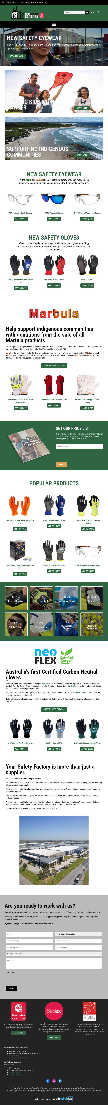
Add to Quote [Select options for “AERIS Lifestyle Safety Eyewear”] (20, 219)
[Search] (87, 12)
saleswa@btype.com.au (16, 1074)
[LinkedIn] (60, 1080)
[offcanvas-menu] (54, 24)
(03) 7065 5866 (14, 1055)
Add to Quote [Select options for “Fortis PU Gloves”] (87, 285)
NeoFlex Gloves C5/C (54, 743)
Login (93, 12)
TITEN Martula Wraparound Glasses (87, 213)
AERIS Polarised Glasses (54, 213)
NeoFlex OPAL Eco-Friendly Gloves (21, 743)
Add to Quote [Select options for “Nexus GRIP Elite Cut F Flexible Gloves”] (88, 529)
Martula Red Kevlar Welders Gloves (54, 400)
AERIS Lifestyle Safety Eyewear (20, 213)
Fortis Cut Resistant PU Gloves (54, 565)
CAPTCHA (10, 972)
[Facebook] (48, 1080)
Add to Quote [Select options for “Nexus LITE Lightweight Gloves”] (54, 526)
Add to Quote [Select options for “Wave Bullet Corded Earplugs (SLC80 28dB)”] (20, 574)
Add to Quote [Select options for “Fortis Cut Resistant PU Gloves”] (54, 571)
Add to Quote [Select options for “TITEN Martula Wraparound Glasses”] (87, 219)
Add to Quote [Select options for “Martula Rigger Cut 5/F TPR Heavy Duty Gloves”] (20, 408)
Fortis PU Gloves (87, 280)
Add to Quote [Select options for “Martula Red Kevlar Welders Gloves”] (54, 405)
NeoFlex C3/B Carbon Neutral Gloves (87, 743)
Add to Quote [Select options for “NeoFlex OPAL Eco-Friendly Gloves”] (20, 749)
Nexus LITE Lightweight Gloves (54, 520)
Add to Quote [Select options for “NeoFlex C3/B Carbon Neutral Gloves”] (87, 749)
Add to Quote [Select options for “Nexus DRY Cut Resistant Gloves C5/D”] (20, 288)
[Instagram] (54, 1080)
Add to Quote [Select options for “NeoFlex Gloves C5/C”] (54, 749)
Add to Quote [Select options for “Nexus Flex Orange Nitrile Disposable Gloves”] (20, 529)
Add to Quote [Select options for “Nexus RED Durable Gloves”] (54, 285)
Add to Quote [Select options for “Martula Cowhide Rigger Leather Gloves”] (87, 408)
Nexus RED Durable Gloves (54, 280)
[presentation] (73, 454)
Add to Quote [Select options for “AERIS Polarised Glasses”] (54, 219)
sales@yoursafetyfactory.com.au (19, 1058)
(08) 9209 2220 (14, 1072)
